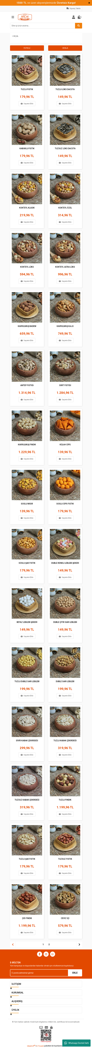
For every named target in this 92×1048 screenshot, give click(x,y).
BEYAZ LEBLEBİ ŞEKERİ (27, 622)
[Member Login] (73, 17)
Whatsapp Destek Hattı (76, 1043)
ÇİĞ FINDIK (27, 918)
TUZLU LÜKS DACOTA (65, 89)
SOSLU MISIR (27, 503)
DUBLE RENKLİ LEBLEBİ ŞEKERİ (65, 562)
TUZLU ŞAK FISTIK (27, 858)
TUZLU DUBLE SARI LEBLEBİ (27, 681)
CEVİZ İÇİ (65, 918)
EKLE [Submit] (75, 972)
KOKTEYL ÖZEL (65, 207)
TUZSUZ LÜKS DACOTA (65, 148)
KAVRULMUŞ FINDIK (27, 444)
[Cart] (79, 17)
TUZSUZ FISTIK (65, 858)
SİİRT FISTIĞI (65, 385)
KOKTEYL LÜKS (27, 266)
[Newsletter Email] (46, 972)
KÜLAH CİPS (65, 444)
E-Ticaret (40, 1046)
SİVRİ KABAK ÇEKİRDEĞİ (27, 740)
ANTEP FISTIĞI (27, 385)
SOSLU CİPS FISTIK (65, 503)
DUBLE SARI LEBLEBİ (65, 681)
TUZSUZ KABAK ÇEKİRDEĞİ (27, 799)
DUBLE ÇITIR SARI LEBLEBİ (65, 622)
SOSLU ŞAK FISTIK (27, 562)
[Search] (46, 26)
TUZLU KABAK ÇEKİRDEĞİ (65, 740)
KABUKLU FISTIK (27, 148)
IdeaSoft (31, 1046)
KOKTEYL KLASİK (27, 207)
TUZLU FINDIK (65, 799)
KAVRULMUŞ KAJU (65, 326)
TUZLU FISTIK (27, 89)
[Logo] (25, 17)
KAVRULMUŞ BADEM (27, 326)
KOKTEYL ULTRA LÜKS (65, 266)
